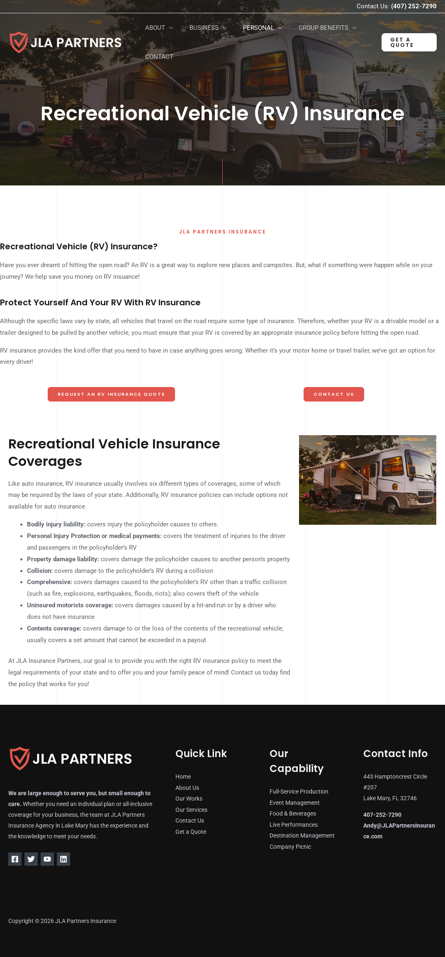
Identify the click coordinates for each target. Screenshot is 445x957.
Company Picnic (290, 846)
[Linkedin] (73, 859)
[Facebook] (15, 859)
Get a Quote (190, 831)
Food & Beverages (293, 813)
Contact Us (189, 820)
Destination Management (302, 835)
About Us (187, 787)
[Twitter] (34, 859)
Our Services (191, 809)
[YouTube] (54, 859)
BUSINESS (197, 28)
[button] (407, 42)
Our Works (188, 798)
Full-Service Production (299, 792)
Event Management (295, 802)
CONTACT (157, 57)
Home (183, 777)
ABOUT (153, 28)
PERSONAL (248, 28)
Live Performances (294, 824)
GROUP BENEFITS (309, 28)
